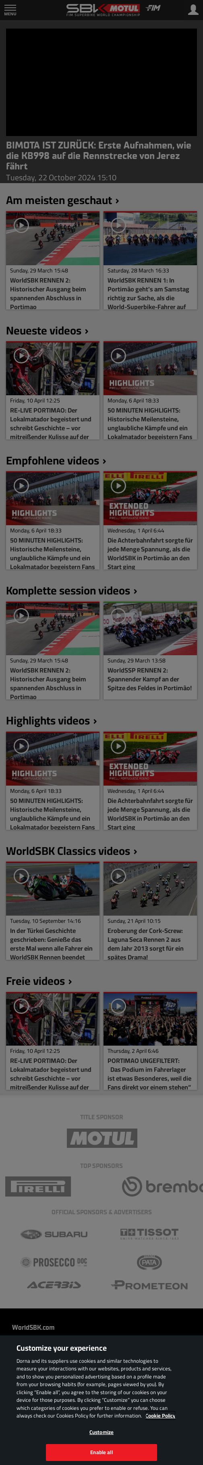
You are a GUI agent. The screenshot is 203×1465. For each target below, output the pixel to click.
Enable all (101, 1452)
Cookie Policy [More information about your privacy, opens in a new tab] (160, 1415)
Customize (101, 1432)
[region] (101, 1400)
